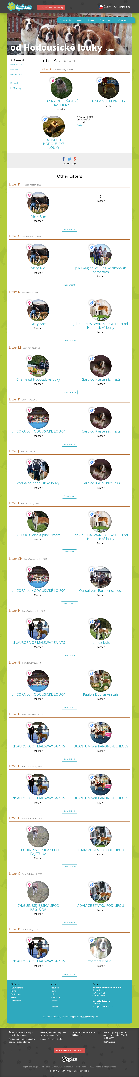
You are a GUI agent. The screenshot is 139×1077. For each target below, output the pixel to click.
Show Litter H (69, 655)
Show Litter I (69, 551)
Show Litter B (69, 974)
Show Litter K (69, 444)
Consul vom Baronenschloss (100, 590)
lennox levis (101, 642)
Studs (59, 1039)
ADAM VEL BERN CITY (108, 101)
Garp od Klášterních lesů (101, 379)
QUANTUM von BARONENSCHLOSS (100, 746)
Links (91, 20)
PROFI (84, 1016)
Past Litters (16, 74)
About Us (65, 20)
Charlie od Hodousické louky (38, 379)
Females (14, 69)
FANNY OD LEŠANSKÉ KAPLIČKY (61, 103)
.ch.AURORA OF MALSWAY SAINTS (38, 642)
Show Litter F (69, 759)
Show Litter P (69, 229)
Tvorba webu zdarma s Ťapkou (69, 1050)
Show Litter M (69, 392)
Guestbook (106, 20)
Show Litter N (70, 340)
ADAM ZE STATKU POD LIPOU (100, 850)
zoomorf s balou (100, 961)
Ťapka (11, 1032)
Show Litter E (69, 811)
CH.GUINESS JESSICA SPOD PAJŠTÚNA (38, 852)
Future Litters (17, 64)
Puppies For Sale (47, 1039)
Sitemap (54, 1006)
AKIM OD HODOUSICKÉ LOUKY (54, 144)
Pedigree (81, 125)
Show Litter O (70, 285)
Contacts (123, 20)
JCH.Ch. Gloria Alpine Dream (38, 535)
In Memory (15, 88)
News (79, 20)
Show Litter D (70, 866)
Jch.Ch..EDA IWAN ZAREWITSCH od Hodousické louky (101, 325)
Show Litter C (69, 922)
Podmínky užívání (57, 1070)
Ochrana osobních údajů (78, 1070)
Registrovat (14, 1039)
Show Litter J (69, 496)
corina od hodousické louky (38, 483)
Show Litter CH (69, 603)
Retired (14, 83)
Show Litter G (69, 707)
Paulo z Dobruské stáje (101, 694)
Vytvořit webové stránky (51, 7)
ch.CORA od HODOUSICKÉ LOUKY (38, 431)
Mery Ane (38, 216)
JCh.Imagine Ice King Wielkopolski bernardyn (101, 270)
